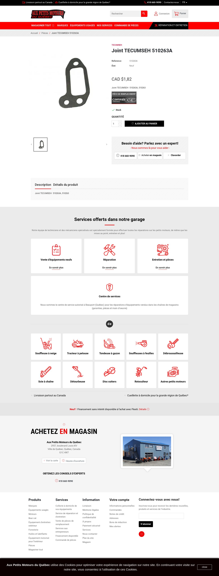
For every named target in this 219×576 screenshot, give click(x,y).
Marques (33, 506)
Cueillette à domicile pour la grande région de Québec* (84, 2)
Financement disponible (67, 536)
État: (114, 65)
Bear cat (32, 518)
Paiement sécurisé (91, 525)
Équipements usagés (38, 510)
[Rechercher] (128, 14)
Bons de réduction (118, 522)
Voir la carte (51, 460)
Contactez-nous (171, 2)
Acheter (150, 155)
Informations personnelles (122, 506)
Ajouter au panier (144, 123)
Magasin (87, 542)
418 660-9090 (64, 481)
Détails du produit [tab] (65, 184)
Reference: (117, 61)
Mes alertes (115, 526)
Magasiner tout (36, 549)
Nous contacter (90, 534)
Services (87, 530)
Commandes (116, 510)
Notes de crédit (117, 514)
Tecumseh (117, 45)
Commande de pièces (66, 540)
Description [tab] (43, 184)
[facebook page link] (141, 534)
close (204, 567)
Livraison (87, 506)
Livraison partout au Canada (39, 2)
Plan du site (88, 538)
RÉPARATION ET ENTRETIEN (171, 25)
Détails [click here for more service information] (144, 409)
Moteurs (32, 514)
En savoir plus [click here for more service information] (56, 267)
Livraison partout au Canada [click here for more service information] (50, 395)
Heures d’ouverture (73, 460)
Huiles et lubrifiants (38, 534)
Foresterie (33, 530)
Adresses (114, 518)
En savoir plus (163, 267)
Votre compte (119, 500)
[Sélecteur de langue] (185, 2)
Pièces (32, 545)
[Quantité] (115, 124)
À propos (87, 521)
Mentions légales (91, 510)
